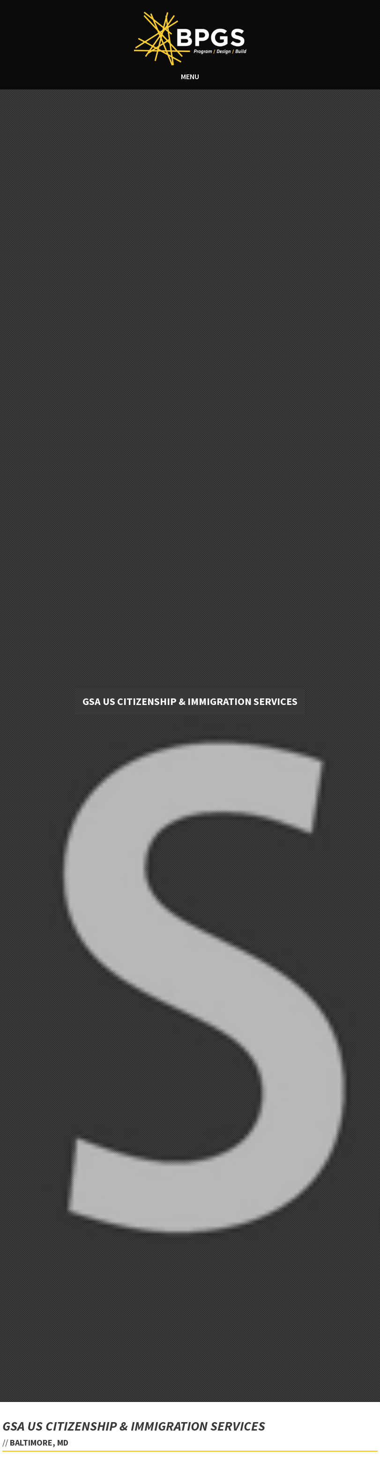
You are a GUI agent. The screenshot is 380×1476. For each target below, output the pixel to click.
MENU (190, 76)
